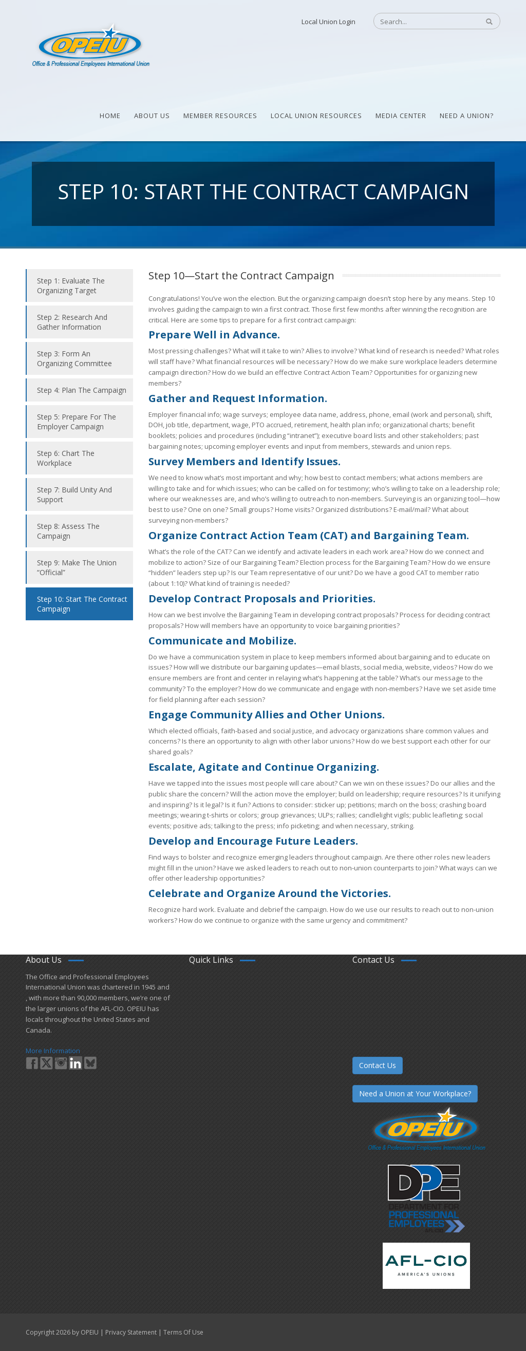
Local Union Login (328, 21)
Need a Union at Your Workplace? (415, 1093)
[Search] (421, 21)
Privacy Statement (131, 1332)
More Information (53, 1050)
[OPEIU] (90, 45)
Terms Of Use (183, 1332)
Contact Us (377, 1065)
